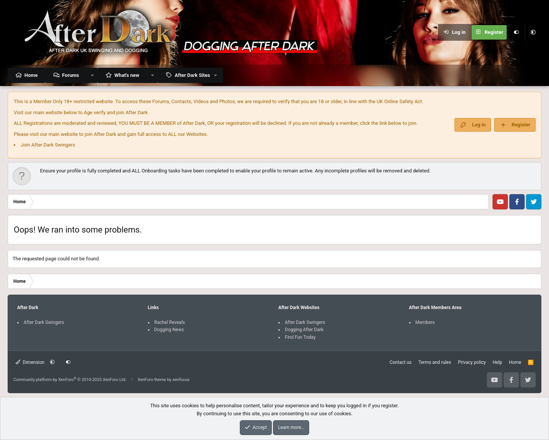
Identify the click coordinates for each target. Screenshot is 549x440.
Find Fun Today (300, 337)
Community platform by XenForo (70, 379)
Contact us (401, 362)
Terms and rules (434, 362)
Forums (70, 75)
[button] (533, 32)
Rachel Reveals (169, 322)
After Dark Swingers (44, 322)
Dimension (30, 362)
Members (425, 322)
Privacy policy (472, 362)
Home (31, 75)
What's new (126, 75)
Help (497, 362)
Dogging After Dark (304, 329)
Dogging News (169, 329)
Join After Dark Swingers (48, 145)
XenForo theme (152, 379)
